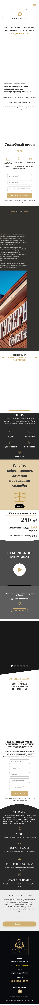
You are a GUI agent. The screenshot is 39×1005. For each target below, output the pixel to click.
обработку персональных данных (24, 201)
